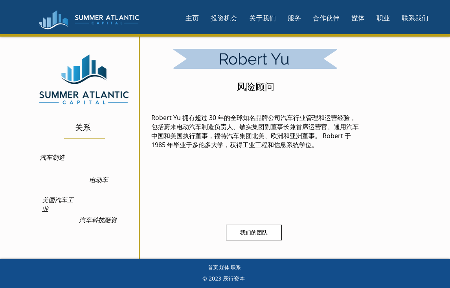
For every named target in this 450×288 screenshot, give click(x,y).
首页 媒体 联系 (224, 267)
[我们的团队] (254, 232)
